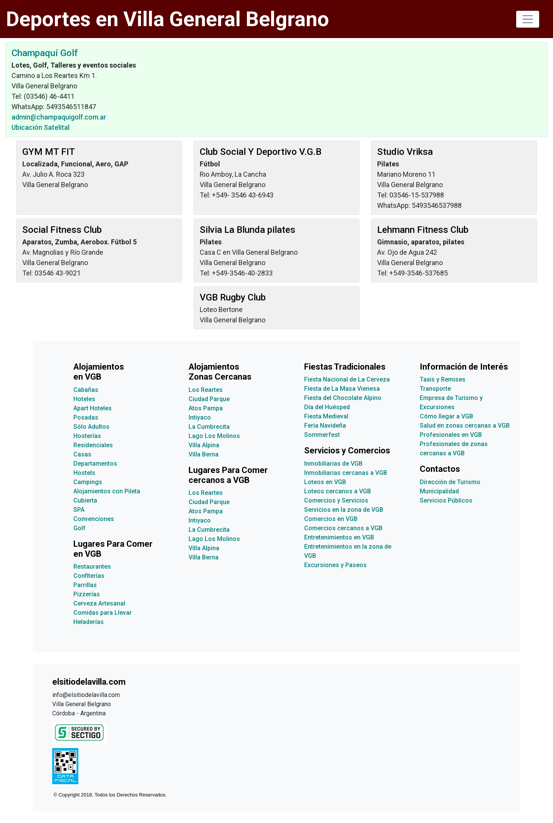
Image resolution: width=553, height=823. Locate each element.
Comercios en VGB (331, 519)
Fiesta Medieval (326, 416)
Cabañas (85, 389)
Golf (79, 528)
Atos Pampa (206, 408)
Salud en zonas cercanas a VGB (465, 425)
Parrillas (85, 585)
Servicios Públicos (446, 500)
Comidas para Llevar (102, 612)
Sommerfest (322, 434)
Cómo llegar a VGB (446, 416)
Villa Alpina (204, 445)
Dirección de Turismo (450, 482)
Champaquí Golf (45, 53)
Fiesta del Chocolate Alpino (342, 398)
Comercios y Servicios (336, 500)
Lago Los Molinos (214, 436)
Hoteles (84, 399)
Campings (87, 482)
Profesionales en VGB (451, 434)
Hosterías (87, 436)
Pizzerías (86, 594)
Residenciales (93, 445)
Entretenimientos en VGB (339, 537)
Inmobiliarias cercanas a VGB (345, 472)
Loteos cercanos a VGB (337, 491)
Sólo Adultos (91, 426)
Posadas (85, 417)
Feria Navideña (325, 425)
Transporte (435, 388)
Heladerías (88, 622)
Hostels (84, 472)
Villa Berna (204, 454)
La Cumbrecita (209, 426)
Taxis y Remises (442, 379)
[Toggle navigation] (527, 19)
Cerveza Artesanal (99, 603)
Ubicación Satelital (41, 127)
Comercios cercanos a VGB (343, 528)
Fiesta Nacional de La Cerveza (347, 379)
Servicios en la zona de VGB (343, 509)
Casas (82, 454)
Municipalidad (439, 491)
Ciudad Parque (209, 399)
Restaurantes (92, 566)
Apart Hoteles (92, 408)
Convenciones (93, 519)
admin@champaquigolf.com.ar (59, 117)
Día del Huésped (327, 407)
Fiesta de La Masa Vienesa (342, 388)
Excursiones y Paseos (335, 565)
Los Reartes (206, 389)
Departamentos (95, 463)
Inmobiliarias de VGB (333, 463)
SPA (78, 509)
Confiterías (88, 575)
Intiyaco (200, 417)
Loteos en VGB (325, 482)
